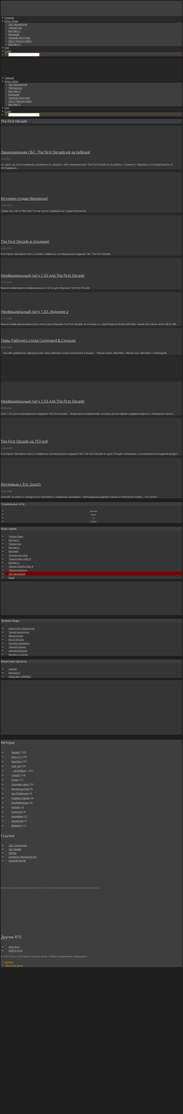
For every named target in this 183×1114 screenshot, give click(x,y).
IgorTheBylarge (19, 793)
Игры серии (11, 21)
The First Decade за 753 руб (24, 441)
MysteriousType (20, 789)
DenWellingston (20, 802)
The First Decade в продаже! (25, 241)
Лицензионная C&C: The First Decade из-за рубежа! (45, 152)
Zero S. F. (16, 757)
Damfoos (16, 761)
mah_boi (16, 766)
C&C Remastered (17, 24)
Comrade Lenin (19, 784)
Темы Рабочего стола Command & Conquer (38, 340)
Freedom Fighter (20, 798)
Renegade (13, 34)
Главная (9, 17)
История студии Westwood (24, 198)
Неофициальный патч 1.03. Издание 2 (34, 311)
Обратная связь (14, 965)
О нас (8, 51)
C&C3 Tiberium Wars (20, 41)
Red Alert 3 (14, 44)
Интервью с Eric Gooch (21, 484)
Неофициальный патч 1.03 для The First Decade (42, 275)
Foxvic (14, 779)
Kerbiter (15, 807)
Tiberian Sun (15, 27)
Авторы (9, 962)
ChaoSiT (15, 775)
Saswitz (15, 752)
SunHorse (16, 812)
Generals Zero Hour (19, 37)
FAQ (7, 47)
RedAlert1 (16, 825)
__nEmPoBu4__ (19, 770)
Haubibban (17, 816)
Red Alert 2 (14, 31)
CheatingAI (17, 821)
